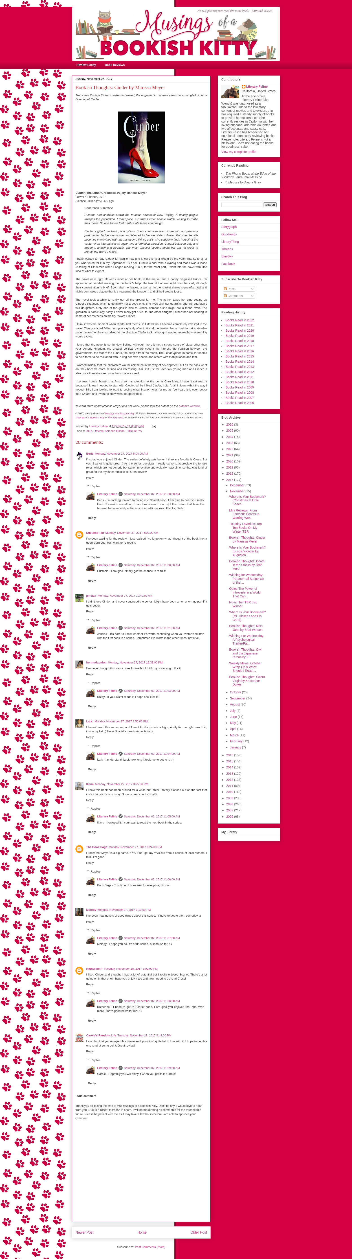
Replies (95, 486)
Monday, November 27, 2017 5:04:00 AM (121, 453)
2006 (230, 816)
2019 (230, 467)
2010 (230, 792)
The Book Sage (96, 847)
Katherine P (94, 968)
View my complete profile (238, 152)
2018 (230, 473)
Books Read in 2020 (240, 330)
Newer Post (84, 1232)
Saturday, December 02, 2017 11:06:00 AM (152, 879)
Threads (227, 249)
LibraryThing (230, 241)
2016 (230, 755)
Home (142, 1232)
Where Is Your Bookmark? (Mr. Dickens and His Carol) (247, 616)
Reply (90, 477)
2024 (230, 437)
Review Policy (86, 65)
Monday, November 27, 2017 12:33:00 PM (135, 662)
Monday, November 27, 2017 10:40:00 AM (125, 595)
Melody (91, 909)
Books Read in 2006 (240, 403)
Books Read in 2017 (240, 346)
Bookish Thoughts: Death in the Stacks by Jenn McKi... (246, 565)
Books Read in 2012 (240, 372)
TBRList (131, 431)
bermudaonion (96, 662)
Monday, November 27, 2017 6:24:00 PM (135, 847)
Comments (233, 296)
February (236, 741)
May (233, 723)
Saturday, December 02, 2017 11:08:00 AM (152, 1001)
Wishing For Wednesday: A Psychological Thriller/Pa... (246, 639)
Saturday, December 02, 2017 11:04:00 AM (152, 753)
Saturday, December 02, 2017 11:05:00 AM (152, 816)
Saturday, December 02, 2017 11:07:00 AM (152, 938)
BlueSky (227, 256)
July (233, 710)
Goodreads (229, 234)
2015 (230, 761)
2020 (230, 461)
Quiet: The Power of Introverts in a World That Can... (245, 592)
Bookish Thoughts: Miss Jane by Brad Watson (245, 628)
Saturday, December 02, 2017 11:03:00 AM (152, 690)
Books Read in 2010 (240, 382)
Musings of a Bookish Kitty (119, 413)
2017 (89, 431)
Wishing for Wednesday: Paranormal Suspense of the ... (246, 578)
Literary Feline (107, 494)
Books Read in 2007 (240, 398)
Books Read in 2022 (240, 320)
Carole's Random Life (101, 1035)
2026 (230, 424)
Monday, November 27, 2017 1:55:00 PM (121, 721)
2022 (230, 449)
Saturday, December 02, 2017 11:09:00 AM (152, 1068)
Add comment (87, 1096)
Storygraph (229, 227)
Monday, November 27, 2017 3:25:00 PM (121, 784)
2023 (230, 443)
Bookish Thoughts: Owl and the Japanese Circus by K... (245, 653)
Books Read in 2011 (240, 377)
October (236, 692)
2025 (230, 430)
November (237, 491)
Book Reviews (115, 65)
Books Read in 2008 (240, 392)
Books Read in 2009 (240, 387)
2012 (230, 779)
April (233, 729)
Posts (229, 289)
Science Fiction (115, 431)
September (238, 698)
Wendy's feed (115, 417)
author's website (189, 406)
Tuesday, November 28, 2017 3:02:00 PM (131, 968)
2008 (230, 804)
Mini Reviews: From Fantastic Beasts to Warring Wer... (244, 514)
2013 (230, 773)
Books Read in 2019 (240, 335)
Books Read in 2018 (240, 341)
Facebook (228, 264)
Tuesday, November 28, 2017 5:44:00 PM (144, 1035)
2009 (230, 798)
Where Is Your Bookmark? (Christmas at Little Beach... (247, 500)
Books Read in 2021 (240, 325)
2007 (230, 810)
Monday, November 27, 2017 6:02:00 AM (131, 532)
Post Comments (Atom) (150, 1247)
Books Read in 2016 (240, 351)
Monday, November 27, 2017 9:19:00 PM (124, 909)
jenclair (91, 595)
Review (98, 431)
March (235, 735)
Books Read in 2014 (240, 361)
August (235, 704)
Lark (89, 721)
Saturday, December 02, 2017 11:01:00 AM (152, 628)
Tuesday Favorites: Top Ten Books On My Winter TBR (245, 527)
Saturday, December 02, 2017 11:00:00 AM (152, 494)
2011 (230, 786)
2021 (230, 455)
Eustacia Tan (95, 532)
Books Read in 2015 (240, 356)
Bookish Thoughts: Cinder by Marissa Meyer (247, 539)
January (236, 747)
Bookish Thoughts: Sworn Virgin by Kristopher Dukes (247, 680)
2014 (230, 767)
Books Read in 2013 (240, 366)
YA (140, 431)
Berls (90, 453)
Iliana (90, 784)
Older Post (198, 1232)
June (234, 717)
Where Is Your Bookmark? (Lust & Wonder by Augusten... (247, 551)
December (237, 485)
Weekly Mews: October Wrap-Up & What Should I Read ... (245, 667)
